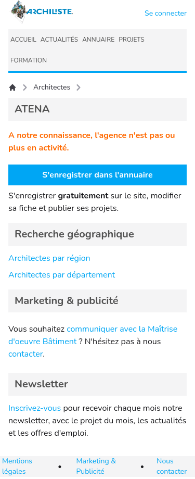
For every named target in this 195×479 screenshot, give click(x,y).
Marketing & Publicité (96, 466)
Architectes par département (61, 275)
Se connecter (166, 13)
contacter (25, 354)
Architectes (51, 87)
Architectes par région (49, 258)
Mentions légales (17, 466)
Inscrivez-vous (34, 408)
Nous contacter (172, 466)
